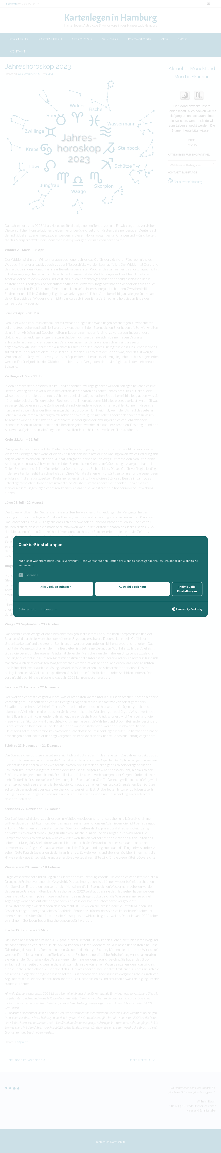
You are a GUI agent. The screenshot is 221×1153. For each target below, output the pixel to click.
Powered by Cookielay (186, 606)
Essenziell (28, 577)
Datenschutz (27, 607)
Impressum (49, 607)
